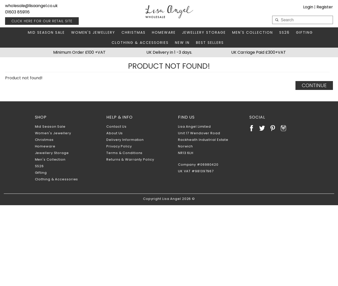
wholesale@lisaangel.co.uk (31, 6)
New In (182, 42)
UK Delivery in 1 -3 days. (169, 52)
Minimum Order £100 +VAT (79, 52)
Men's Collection (252, 32)
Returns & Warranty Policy (130, 159)
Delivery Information (125, 139)
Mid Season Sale (46, 32)
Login (308, 7)
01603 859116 (17, 12)
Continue (314, 85)
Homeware (164, 32)
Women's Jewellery (93, 32)
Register (324, 7)
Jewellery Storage (204, 32)
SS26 (284, 32)
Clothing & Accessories (140, 42)
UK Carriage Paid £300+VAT (258, 52)
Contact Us (116, 126)
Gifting (304, 32)
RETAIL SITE (41, 21)
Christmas (134, 32)
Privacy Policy (119, 146)
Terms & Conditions (124, 152)
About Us (114, 133)
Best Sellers (210, 42)
